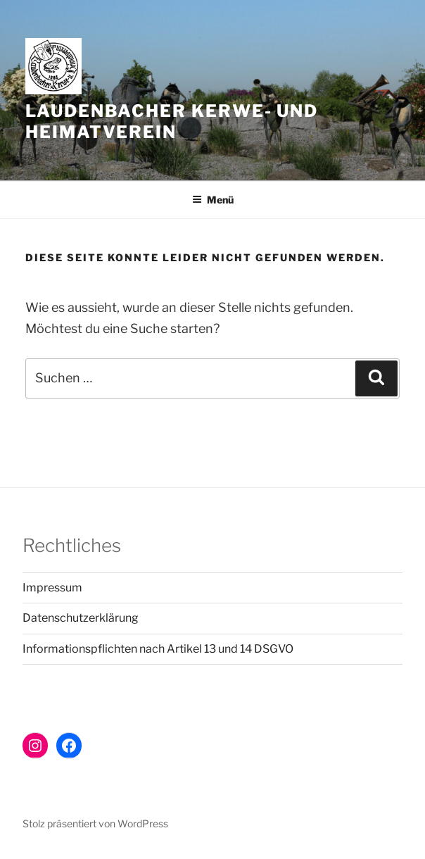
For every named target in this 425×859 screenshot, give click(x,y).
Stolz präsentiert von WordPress (95, 823)
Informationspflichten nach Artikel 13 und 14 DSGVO (158, 649)
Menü (213, 200)
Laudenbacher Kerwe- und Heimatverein (171, 121)
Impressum (52, 587)
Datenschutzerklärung (81, 618)
